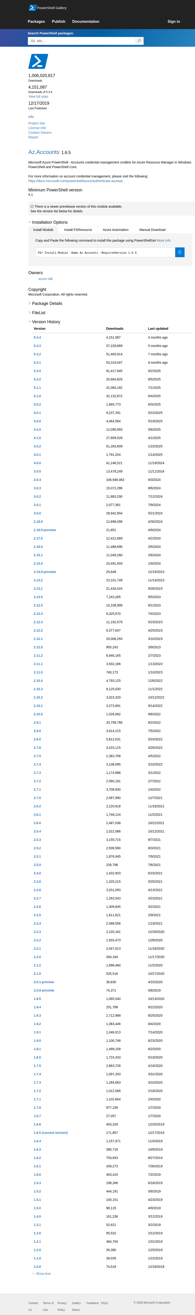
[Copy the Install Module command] (180, 252)
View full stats (38, 96)
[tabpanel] (110, 247)
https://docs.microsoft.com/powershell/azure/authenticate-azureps (75, 181)
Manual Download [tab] (152, 230)
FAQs (104, 1303)
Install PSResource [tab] (78, 230)
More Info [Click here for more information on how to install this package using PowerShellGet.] (164, 240)
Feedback (92, 1303)
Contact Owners (40, 132)
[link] (40, 22)
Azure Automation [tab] (116, 230)
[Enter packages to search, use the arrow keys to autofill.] (81, 41)
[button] (29, 222)
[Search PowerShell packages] (139, 41)
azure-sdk (46, 279)
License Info (37, 128)
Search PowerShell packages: (51, 33)
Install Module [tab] (43, 230)
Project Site (36, 123)
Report (33, 137)
